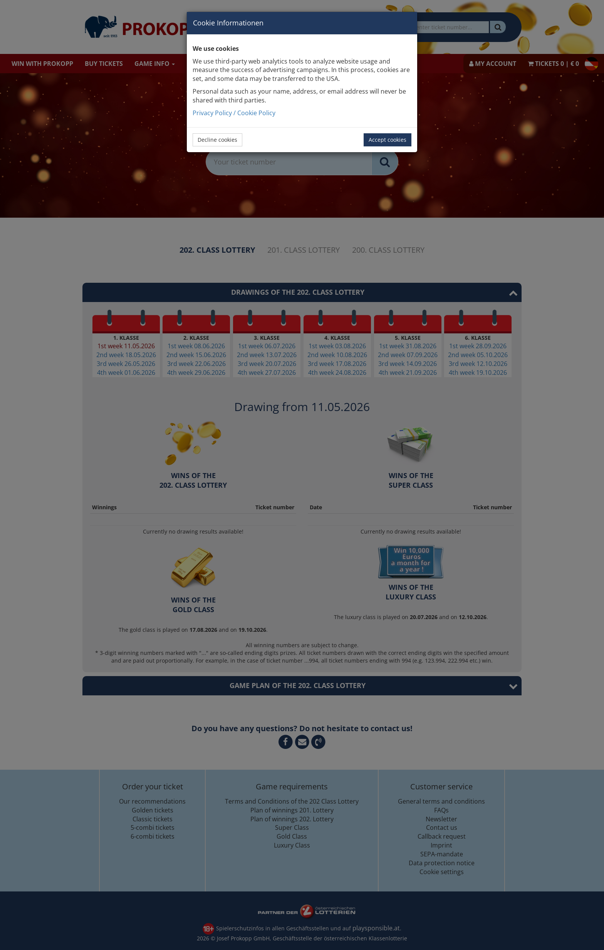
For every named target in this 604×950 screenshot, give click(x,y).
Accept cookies (387, 139)
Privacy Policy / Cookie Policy (234, 113)
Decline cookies (217, 139)
